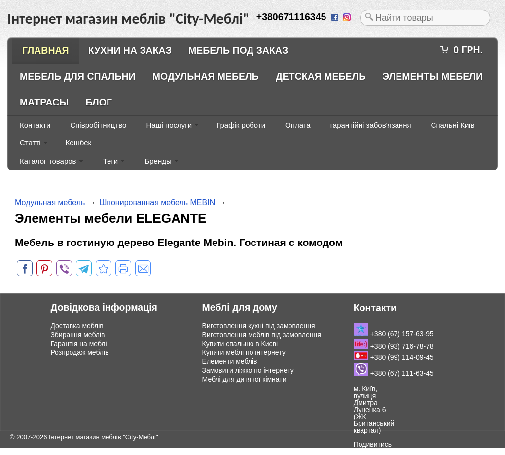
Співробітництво (98, 125)
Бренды (157, 161)
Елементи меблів (229, 361)
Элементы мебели (432, 76)
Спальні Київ (453, 125)
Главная (45, 50)
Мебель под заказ (238, 50)
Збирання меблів (77, 335)
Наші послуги (169, 125)
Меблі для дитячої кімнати (244, 379)
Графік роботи (240, 125)
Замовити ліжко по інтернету (248, 370)
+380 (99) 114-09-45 (393, 357)
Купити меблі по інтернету (244, 352)
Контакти (35, 125)
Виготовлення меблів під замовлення (261, 335)
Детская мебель (320, 76)
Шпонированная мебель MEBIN (158, 202)
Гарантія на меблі (78, 344)
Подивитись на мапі (373, 447)
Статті (30, 143)
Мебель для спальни (78, 76)
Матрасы (44, 102)
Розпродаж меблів (79, 352)
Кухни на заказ (130, 50)
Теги (110, 161)
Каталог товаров (48, 161)
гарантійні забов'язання (370, 125)
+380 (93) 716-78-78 (393, 346)
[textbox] (425, 18)
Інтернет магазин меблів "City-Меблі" (103, 437)
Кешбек (78, 143)
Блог (99, 102)
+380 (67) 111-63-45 (393, 373)
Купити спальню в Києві (240, 344)
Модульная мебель (205, 76)
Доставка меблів (76, 326)
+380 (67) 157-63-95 (393, 334)
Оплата (298, 125)
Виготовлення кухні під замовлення (258, 326)
